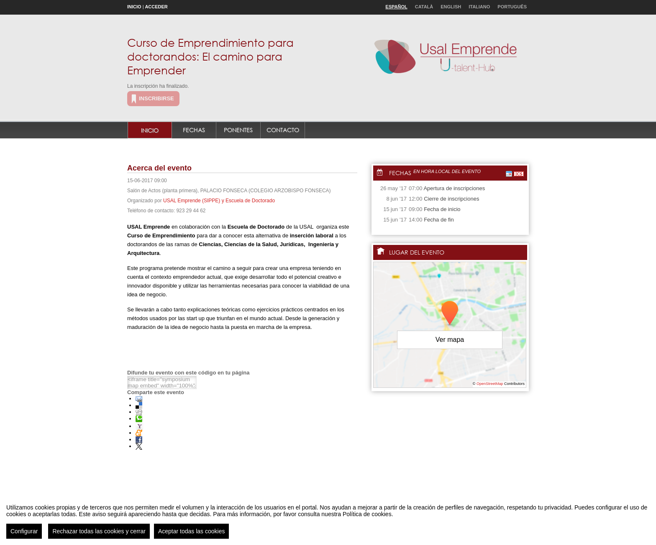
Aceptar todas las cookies (191, 532)
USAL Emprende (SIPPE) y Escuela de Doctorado (219, 201)
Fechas (194, 130)
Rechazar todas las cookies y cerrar (99, 532)
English (451, 6)
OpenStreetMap (490, 384)
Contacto (282, 130)
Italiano (479, 6)
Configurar (24, 532)
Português (512, 6)
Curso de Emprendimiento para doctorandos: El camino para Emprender (210, 56)
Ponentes (238, 130)
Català (424, 6)
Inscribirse (156, 98)
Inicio (134, 6)
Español (396, 6)
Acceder (156, 6)
